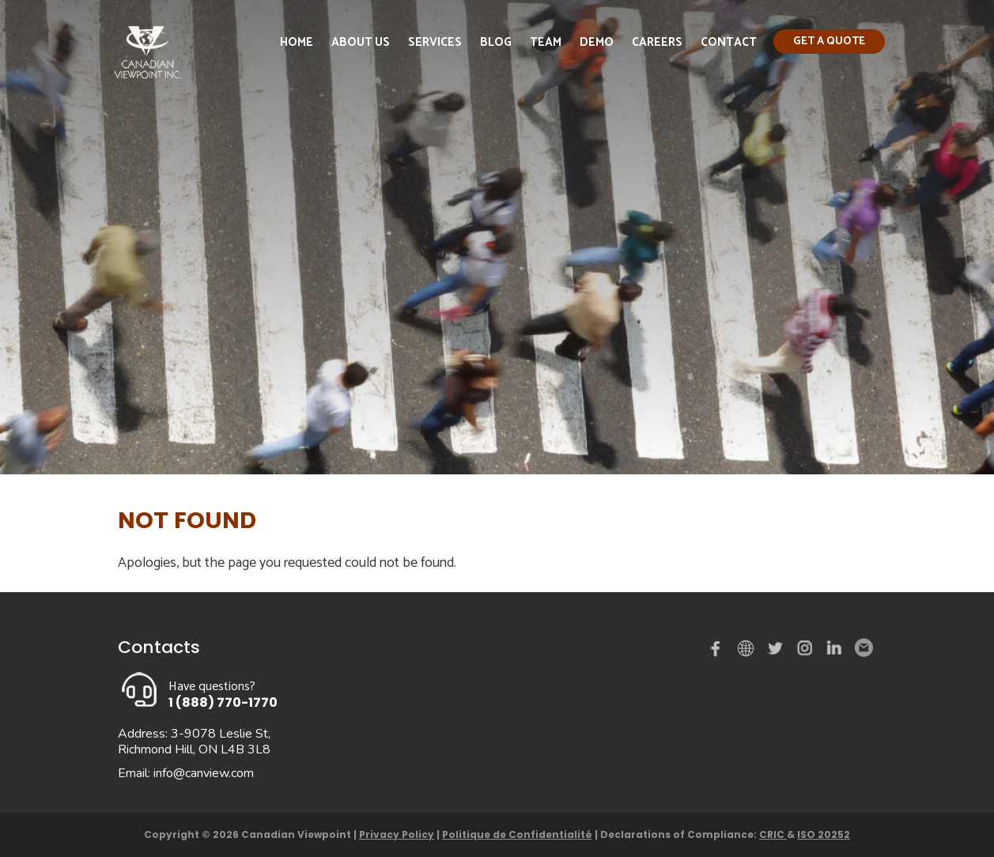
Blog (496, 42)
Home (296, 42)
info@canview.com (203, 773)
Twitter (777, 651)
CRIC (773, 834)
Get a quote (829, 41)
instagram (806, 651)
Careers (657, 42)
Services (435, 42)
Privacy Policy (396, 834)
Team (545, 42)
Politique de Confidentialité (517, 834)
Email (862, 648)
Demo (597, 42)
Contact (729, 42)
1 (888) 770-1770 (223, 702)
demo (748, 648)
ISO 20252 (823, 834)
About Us (360, 42)
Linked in (834, 651)
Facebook (719, 651)
